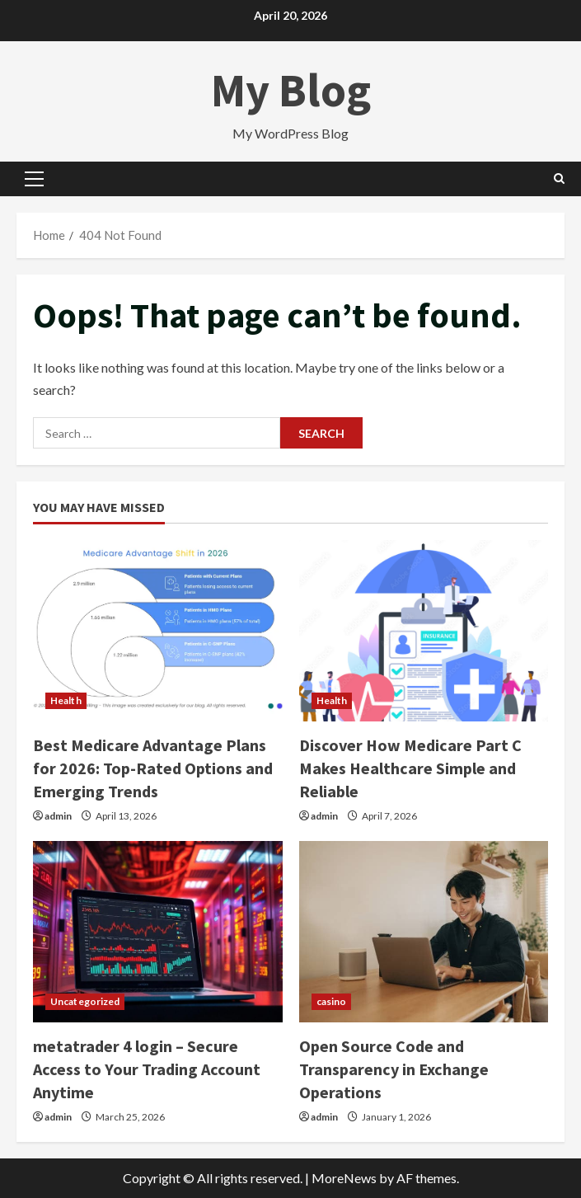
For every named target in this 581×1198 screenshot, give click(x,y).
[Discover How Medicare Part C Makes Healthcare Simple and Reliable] (424, 630)
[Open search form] (559, 178)
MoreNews (344, 1178)
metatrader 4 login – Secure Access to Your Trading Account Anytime (146, 1069)
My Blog (291, 90)
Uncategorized (84, 1001)
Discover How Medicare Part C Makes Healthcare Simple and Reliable (410, 768)
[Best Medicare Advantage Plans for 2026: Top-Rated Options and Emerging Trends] (158, 630)
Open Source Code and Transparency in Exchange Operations (394, 1069)
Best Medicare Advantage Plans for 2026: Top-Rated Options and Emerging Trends (153, 768)
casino (331, 1001)
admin (58, 816)
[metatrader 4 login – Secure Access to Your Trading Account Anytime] (158, 931)
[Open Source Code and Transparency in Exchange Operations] (424, 931)
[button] (34, 179)
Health (66, 700)
